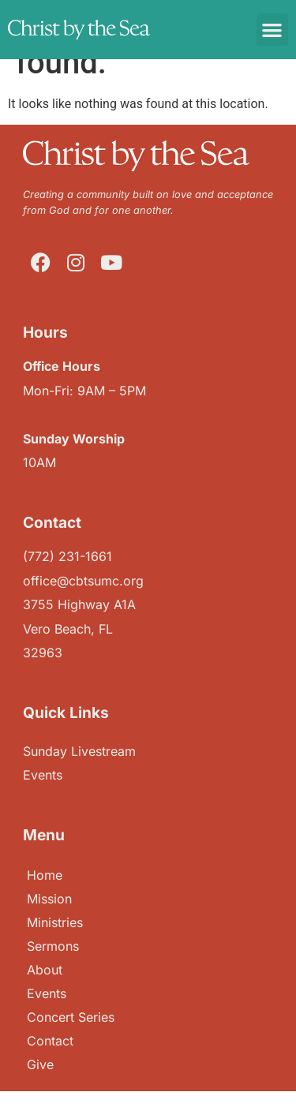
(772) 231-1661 (67, 556)
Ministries (55, 922)
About (44, 970)
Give (40, 1064)
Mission (49, 899)
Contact (50, 1041)
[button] (273, 29)
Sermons (53, 946)
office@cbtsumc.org (83, 581)
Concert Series (70, 1017)
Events (46, 993)
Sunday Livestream (79, 751)
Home (44, 875)
